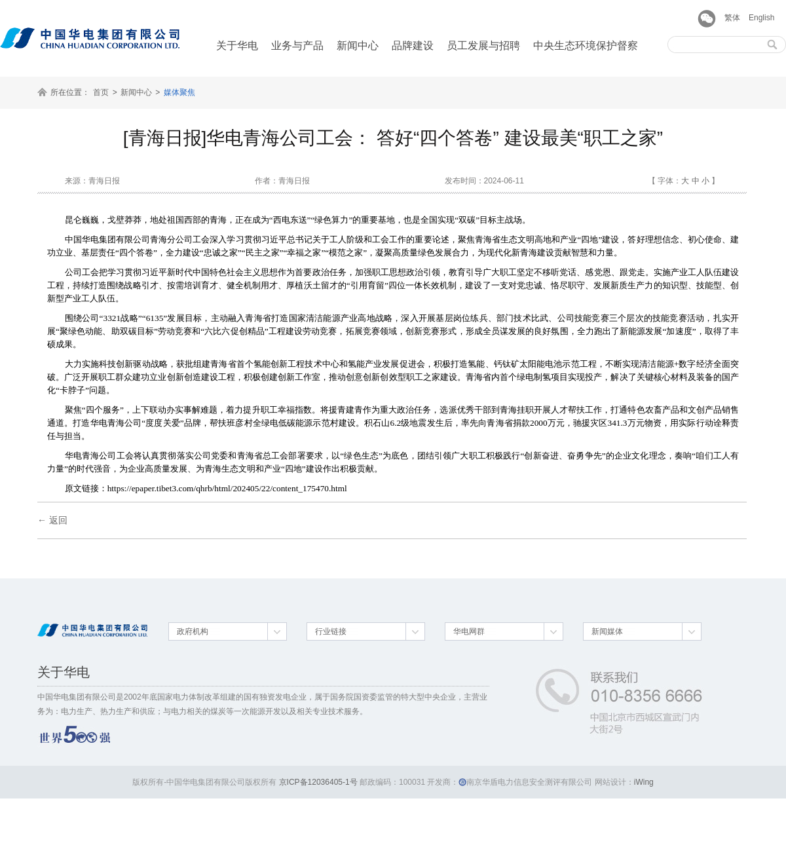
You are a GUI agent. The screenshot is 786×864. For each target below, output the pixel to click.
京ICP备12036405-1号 (318, 782)
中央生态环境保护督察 (585, 45)
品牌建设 (413, 45)
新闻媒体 (607, 631)
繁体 (732, 17)
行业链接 (330, 631)
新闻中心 (358, 45)
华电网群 (469, 631)
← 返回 (52, 520)
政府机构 (192, 631)
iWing (644, 782)
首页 (101, 92)
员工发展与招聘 (483, 45)
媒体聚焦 (179, 92)
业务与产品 (297, 45)
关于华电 (237, 45)
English (761, 17)
